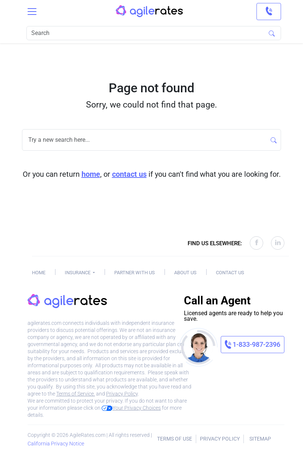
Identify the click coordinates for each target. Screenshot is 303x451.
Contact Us (230, 272)
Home (38, 272)
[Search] (153, 33)
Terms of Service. (75, 394)
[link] (268, 11)
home (91, 174)
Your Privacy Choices (131, 408)
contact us (129, 174)
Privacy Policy (122, 394)
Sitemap (260, 439)
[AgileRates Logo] (149, 11)
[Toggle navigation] (32, 11)
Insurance (78, 272)
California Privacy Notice (56, 444)
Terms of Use (174, 439)
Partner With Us (134, 272)
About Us (185, 272)
